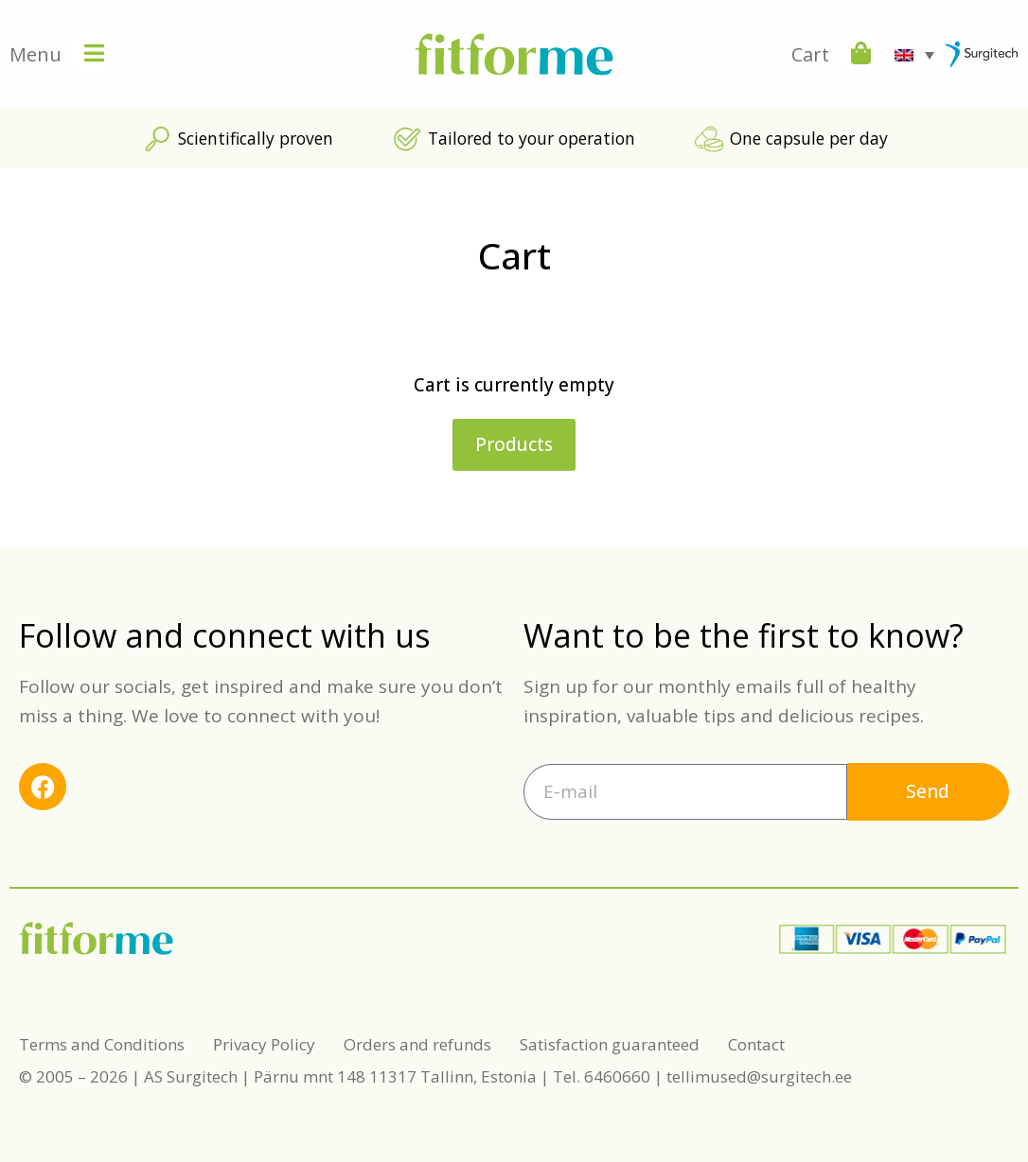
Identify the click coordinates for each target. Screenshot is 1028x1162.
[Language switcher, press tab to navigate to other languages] (914, 55)
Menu (35, 54)
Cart (810, 54)
